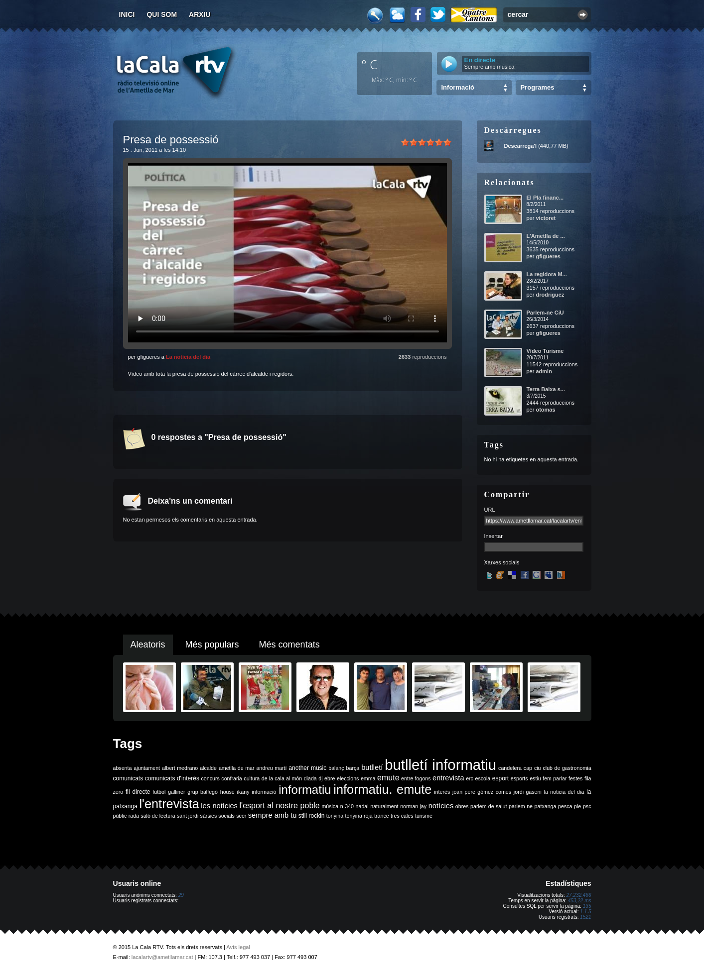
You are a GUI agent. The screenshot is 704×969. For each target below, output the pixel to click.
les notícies (219, 806)
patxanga (546, 806)
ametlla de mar (237, 768)
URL (489, 510)
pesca (565, 806)
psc (587, 806)
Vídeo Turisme (545, 351)
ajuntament (147, 768)
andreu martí (271, 768)
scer (241, 816)
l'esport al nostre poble (280, 805)
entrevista (448, 778)
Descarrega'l (520, 146)
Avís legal (238, 947)
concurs (210, 778)
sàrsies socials (217, 816)
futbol (158, 792)
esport (500, 778)
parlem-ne (521, 806)
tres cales (402, 816)
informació (264, 792)
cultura (252, 778)
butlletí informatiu (440, 764)
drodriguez (550, 295)
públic (120, 816)
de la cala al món (282, 778)
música (329, 806)
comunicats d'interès (172, 778)
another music (307, 767)
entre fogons (415, 778)
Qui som (161, 14)
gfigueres (548, 256)
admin (544, 371)
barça (353, 768)
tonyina (334, 816)
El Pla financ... (545, 198)
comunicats (128, 778)
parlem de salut (488, 806)
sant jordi (187, 816)
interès (442, 792)
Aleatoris (148, 644)
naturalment (384, 806)
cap (528, 768)
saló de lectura (158, 816)
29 (181, 895)
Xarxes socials (502, 562)
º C (370, 64)
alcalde (208, 768)
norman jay (413, 806)
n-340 (347, 806)
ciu (537, 768)
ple (577, 806)
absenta (122, 768)
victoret (546, 218)
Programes (538, 87)
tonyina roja (359, 816)
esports (519, 778)
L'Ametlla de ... (546, 236)
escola (482, 778)
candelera (510, 768)
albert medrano (180, 768)
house (227, 792)
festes (575, 778)
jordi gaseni (528, 792)
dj (320, 778)
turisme (423, 816)
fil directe (138, 791)
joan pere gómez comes (481, 792)
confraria (231, 778)
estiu (535, 778)
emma (368, 778)
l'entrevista (169, 804)
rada (134, 816)
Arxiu (200, 14)
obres (462, 806)
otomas (545, 410)
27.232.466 (578, 895)
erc (469, 778)
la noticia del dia (564, 792)
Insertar (493, 536)
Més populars (212, 644)
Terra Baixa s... (546, 389)
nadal (362, 806)
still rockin (311, 815)
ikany (243, 792)
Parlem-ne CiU (545, 313)
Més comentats (289, 644)
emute (388, 777)
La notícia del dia (188, 357)
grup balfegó (202, 792)
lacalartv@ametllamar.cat (162, 957)
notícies (441, 806)
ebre (329, 778)
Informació (457, 87)
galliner (176, 792)
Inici (127, 14)
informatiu (305, 789)
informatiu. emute (382, 789)
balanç (336, 768)
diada (310, 778)
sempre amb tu (272, 815)
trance (381, 816)
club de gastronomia (567, 768)
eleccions (348, 778)
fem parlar (554, 778)
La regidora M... (547, 274)
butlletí (372, 767)
